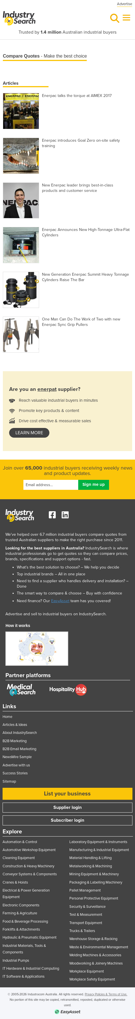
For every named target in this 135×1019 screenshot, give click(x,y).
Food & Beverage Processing (25, 921)
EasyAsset (60, 600)
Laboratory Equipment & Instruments (98, 842)
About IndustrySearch (20, 732)
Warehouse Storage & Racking (93, 939)
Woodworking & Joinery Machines (96, 963)
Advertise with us (16, 765)
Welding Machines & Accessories (95, 955)
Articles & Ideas (15, 724)
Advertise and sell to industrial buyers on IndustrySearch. (55, 614)
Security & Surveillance (87, 906)
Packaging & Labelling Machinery (95, 882)
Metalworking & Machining (90, 866)
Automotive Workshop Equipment (29, 850)
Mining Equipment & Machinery (94, 874)
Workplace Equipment (86, 971)
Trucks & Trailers (82, 931)
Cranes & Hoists (15, 882)
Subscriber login (67, 820)
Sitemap (9, 781)
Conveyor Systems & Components (30, 874)
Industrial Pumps (16, 960)
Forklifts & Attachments (21, 929)
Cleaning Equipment (19, 858)
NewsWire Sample (17, 757)
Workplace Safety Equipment (92, 979)
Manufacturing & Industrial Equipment (99, 850)
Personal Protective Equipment (93, 898)
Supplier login (67, 807)
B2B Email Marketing (19, 749)
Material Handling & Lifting (90, 858)
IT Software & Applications (24, 976)
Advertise (124, 4)
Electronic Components (21, 905)
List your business (67, 793)
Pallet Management (85, 890)
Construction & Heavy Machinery (28, 866)
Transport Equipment (85, 923)
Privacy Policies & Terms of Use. (106, 994)
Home (7, 716)
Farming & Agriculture (20, 913)
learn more (29, 433)
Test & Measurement (85, 914)
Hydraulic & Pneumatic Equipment (30, 937)
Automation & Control (20, 842)
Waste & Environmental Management (98, 947)
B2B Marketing (15, 741)
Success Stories (15, 773)
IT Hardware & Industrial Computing (31, 968)
